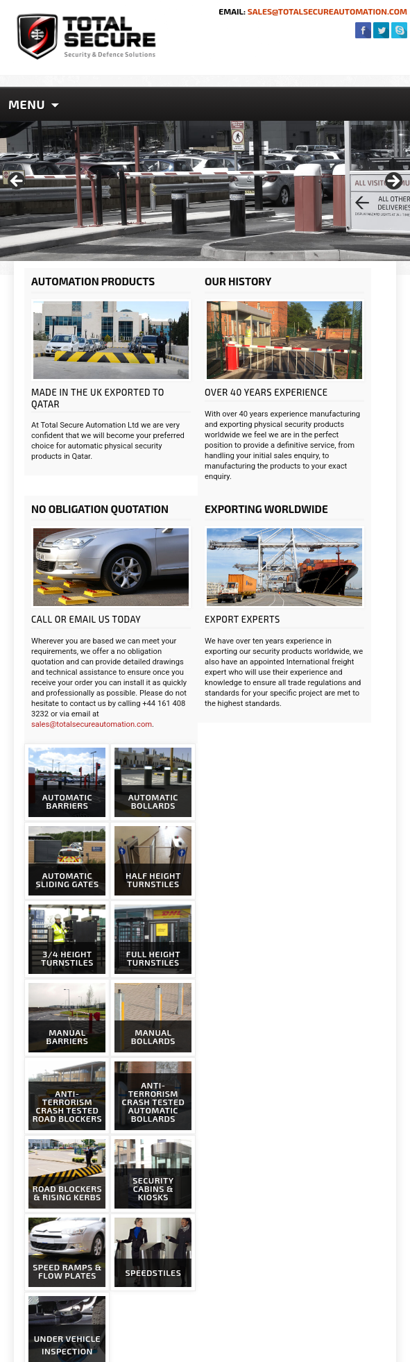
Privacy (61, 1251)
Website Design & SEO (289, 1351)
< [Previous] (17, 181)
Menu (26, 104)
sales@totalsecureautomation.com (326, 11)
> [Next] (392, 181)
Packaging (67, 1222)
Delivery (63, 1237)
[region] (205, 185)
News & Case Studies (90, 1208)
